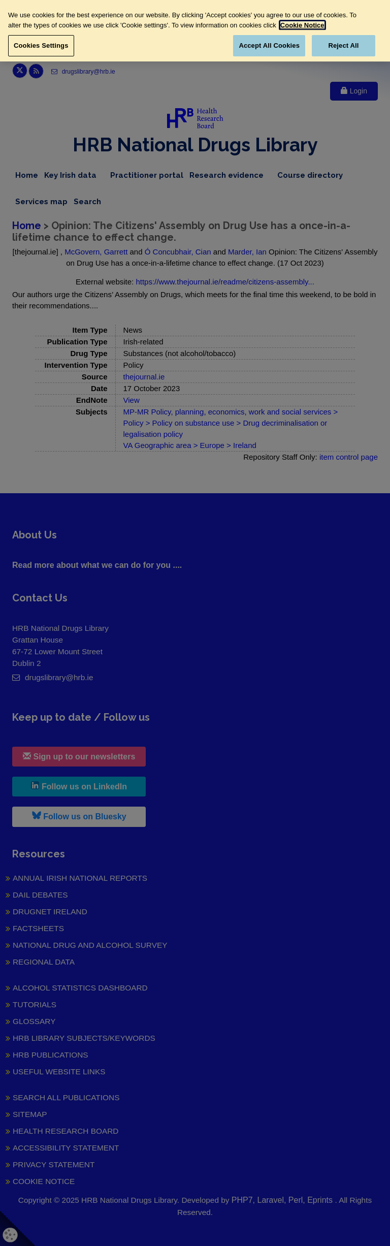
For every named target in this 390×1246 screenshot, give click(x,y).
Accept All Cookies (269, 45)
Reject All (343, 45)
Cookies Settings (41, 45)
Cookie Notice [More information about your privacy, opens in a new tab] (302, 25)
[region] (195, 30)
